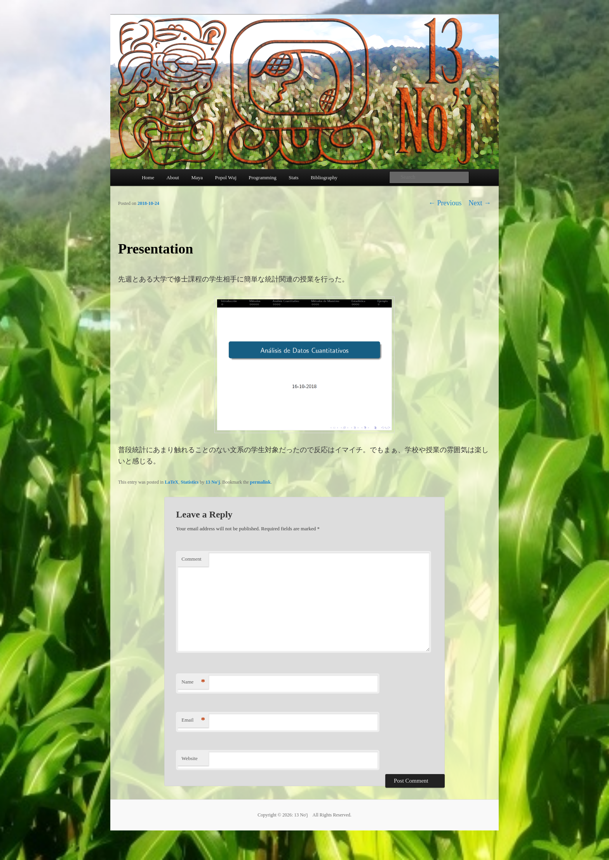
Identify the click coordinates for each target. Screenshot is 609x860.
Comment (191, 559)
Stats (293, 177)
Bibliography (324, 177)
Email (193, 720)
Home (148, 177)
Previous (445, 203)
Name (193, 682)
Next (480, 203)
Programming (263, 177)
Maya (197, 177)
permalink (260, 482)
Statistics (189, 482)
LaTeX (171, 482)
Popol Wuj (226, 177)
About (172, 177)
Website (189, 758)
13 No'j (212, 482)
